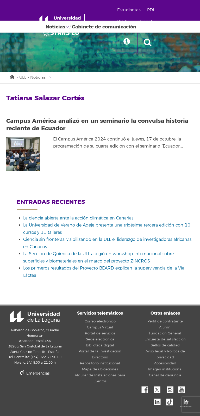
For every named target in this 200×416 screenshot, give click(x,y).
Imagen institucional (165, 369)
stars (45, 391)
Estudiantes (129, 10)
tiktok (171, 401)
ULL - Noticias (32, 77)
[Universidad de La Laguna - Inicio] (62, 20)
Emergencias (34, 373)
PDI (150, 10)
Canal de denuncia (165, 375)
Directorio (100, 357)
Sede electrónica (100, 339)
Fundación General (165, 333)
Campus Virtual (100, 327)
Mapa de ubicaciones (100, 369)
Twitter (159, 388)
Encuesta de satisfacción (165, 339)
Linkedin (159, 401)
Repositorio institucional (100, 363)
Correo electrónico (100, 321)
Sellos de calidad (165, 345)
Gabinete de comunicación (104, 27)
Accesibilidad (165, 363)
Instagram (171, 388)
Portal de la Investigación (100, 351)
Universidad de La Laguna (35, 317)
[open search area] (147, 42)
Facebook (146, 388)
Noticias (55, 27)
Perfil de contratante (165, 321)
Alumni (165, 327)
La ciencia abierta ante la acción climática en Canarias (78, 218)
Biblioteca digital (100, 345)
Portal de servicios (100, 333)
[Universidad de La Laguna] (62, 33)
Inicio (12, 76)
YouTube (183, 388)
